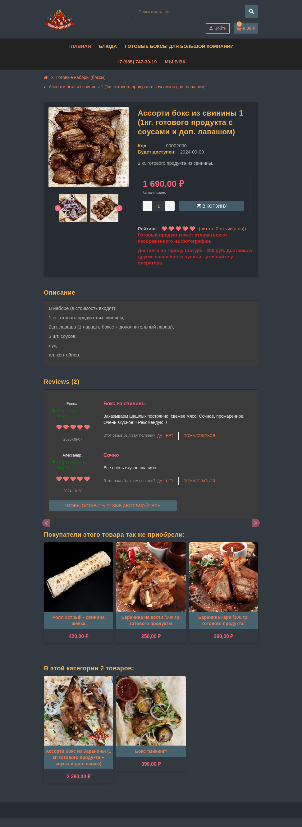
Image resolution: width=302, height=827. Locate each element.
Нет (169, 436)
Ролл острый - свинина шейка (79, 620)
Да (159, 436)
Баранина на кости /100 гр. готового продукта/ (151, 620)
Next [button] (256, 523)
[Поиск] (195, 11)
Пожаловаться (199, 436)
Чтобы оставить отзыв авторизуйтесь (112, 505)
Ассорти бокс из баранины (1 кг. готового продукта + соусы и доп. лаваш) (78, 757)
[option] (78, 596)
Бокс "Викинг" (151, 751)
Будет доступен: (157, 151)
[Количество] (158, 206)
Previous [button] (46, 523)
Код (142, 145)
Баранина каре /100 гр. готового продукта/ (223, 620)
